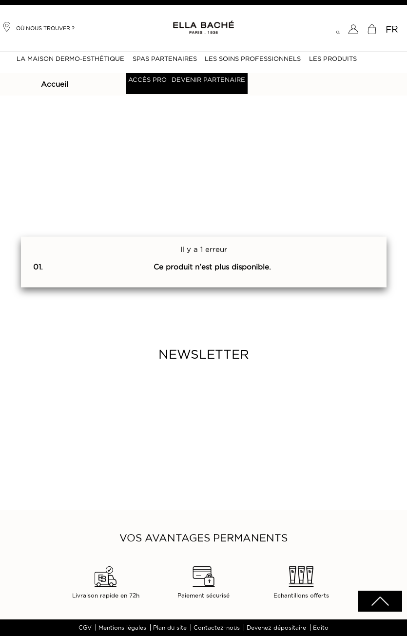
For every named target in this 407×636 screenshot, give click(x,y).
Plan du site (170, 627)
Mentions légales (122, 627)
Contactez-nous (217, 627)
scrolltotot (380, 601)
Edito (321, 627)
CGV (85, 627)
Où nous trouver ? (38, 27)
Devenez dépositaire (276, 627)
